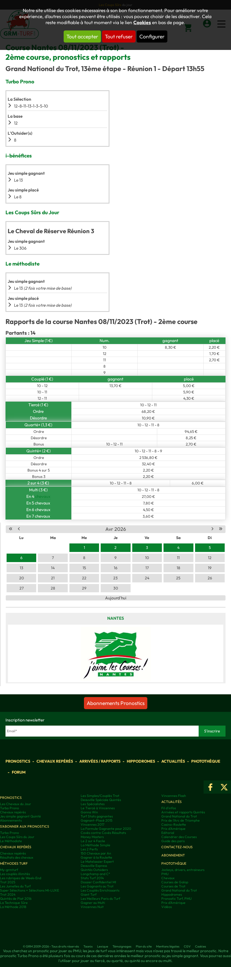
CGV (187, 946)
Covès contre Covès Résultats (103, 833)
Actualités (173, 761)
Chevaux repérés (54, 761)
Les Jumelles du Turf (15, 886)
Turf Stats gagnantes (97, 816)
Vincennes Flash (173, 796)
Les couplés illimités (15, 874)
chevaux (42, 496)
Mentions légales (167, 946)
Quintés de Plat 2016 (16, 898)
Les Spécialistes (93, 804)
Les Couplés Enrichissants (100, 890)
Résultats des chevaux (16, 857)
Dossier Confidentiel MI (98, 882)
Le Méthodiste (11, 841)
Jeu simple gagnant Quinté (20, 816)
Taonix (88, 946)
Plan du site (144, 946)
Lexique (102, 946)
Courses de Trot (173, 886)
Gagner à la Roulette (96, 857)
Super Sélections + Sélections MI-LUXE (29, 890)
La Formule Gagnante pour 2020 (106, 829)
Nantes (115, 618)
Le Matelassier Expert (97, 861)
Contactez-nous (177, 847)
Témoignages (121, 946)
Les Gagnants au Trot (97, 886)
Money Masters (92, 837)
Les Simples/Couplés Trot (100, 796)
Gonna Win (89, 812)
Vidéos (166, 907)
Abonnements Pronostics (116, 703)
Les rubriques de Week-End (20, 878)
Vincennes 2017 (93, 824)
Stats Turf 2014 (92, 878)
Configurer (152, 36)
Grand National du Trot (179, 816)
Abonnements (11, 820)
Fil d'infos (168, 808)
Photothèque (205, 761)
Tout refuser (119, 36)
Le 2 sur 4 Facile (93, 841)
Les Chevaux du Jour (15, 804)
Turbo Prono (9, 808)
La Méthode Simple (95, 845)
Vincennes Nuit (92, 907)
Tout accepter (82, 36)
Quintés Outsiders (94, 870)
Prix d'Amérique (173, 829)
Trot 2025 (7, 882)
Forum (19, 772)
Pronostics (17, 761)
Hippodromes (141, 761)
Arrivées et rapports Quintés (183, 812)
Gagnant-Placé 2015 (96, 820)
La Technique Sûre (14, 903)
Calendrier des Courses (179, 837)
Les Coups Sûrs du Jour (17, 837)
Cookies (142, 22)
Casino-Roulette (173, 824)
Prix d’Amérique (173, 903)
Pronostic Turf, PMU (176, 898)
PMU (164, 874)
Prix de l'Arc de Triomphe (180, 820)
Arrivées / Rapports (99, 761)
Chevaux (167, 878)
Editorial (167, 833)
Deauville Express (94, 866)
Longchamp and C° (95, 874)
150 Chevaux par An (96, 853)
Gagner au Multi (93, 903)
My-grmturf (9, 870)
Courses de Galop (174, 882)
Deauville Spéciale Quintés (101, 800)
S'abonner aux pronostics (24, 826)
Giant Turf (89, 894)
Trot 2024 (7, 894)
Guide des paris (173, 841)
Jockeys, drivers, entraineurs (182, 870)
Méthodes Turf (14, 863)
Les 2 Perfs (89, 849)
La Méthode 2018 (13, 907)
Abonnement (173, 855)
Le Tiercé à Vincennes (98, 808)
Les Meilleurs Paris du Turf (100, 898)
